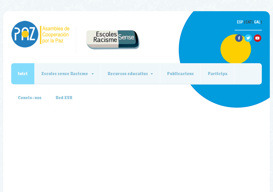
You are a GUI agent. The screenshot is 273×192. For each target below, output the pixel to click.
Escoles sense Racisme (65, 73)
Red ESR (64, 98)
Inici (23, 73)
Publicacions (181, 73)
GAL (257, 22)
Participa (219, 73)
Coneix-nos (30, 98)
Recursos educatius (129, 73)
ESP (240, 22)
